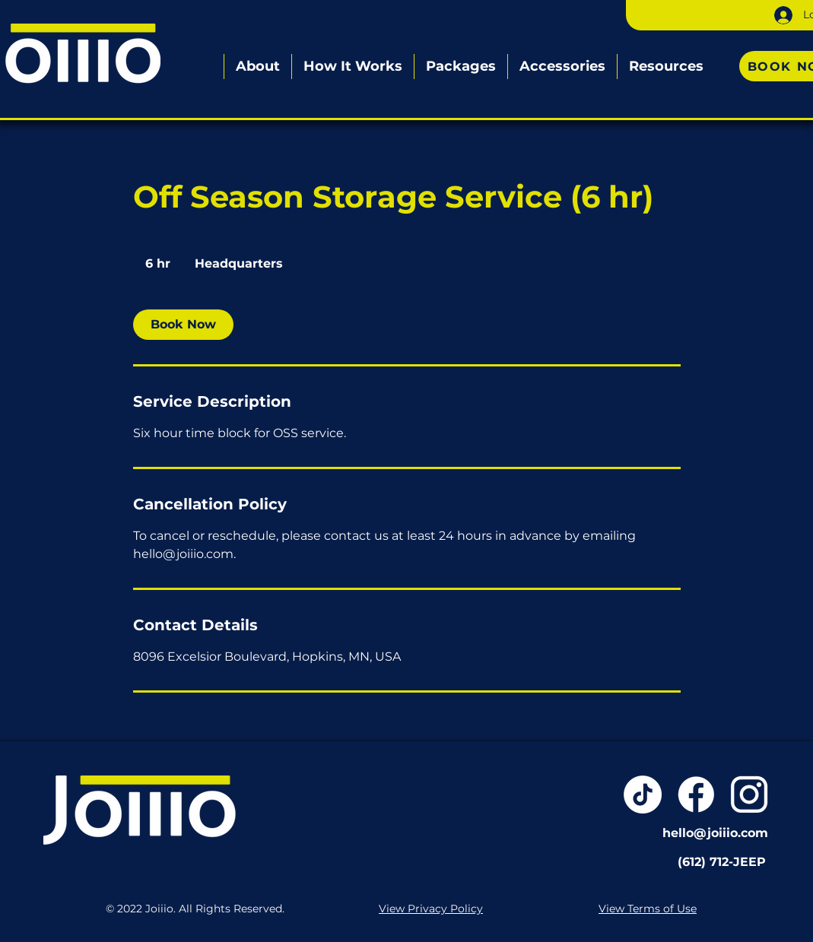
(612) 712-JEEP (722, 862)
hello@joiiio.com (715, 833)
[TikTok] (643, 794)
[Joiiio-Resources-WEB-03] (749, 794)
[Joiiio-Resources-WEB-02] (696, 794)
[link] (183, 324)
